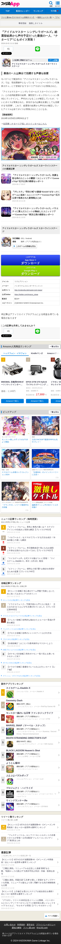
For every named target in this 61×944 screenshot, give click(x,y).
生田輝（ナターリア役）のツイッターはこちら (25, 124)
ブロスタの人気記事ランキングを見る (16, 639)
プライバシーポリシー (45, 925)
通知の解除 (16, 928)
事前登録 (22, 23)
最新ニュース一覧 (44, 17)
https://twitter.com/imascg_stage (26, 294)
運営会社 (30, 925)
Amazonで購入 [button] (12, 401)
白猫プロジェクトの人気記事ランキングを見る (19, 650)
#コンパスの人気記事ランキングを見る (16, 600)
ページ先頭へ (53, 916)
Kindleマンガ (37, 353)
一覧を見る (54, 346)
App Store (30, 260)
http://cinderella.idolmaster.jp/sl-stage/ (28, 290)
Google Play (30, 270)
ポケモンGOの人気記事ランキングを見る (17, 663)
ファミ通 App (10, 4)
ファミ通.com (29, 928)
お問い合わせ (10, 925)
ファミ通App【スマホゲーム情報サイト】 (18, 17)
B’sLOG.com (42, 928)
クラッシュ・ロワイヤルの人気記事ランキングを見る (21, 676)
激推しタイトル (35, 23)
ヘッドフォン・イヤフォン (15, 353)
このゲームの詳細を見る (26, 246)
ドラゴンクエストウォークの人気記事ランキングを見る (22, 616)
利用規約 (21, 925)
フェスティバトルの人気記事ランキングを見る (19, 629)
